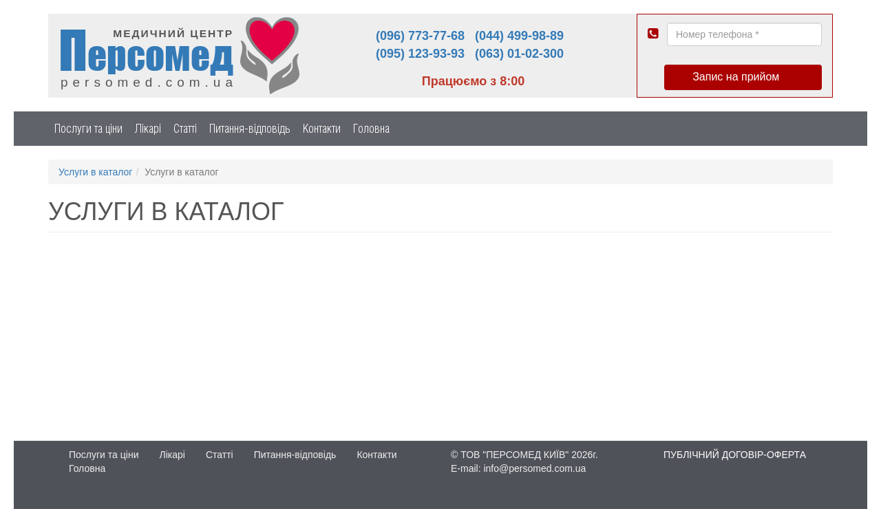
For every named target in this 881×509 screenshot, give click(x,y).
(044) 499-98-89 (519, 36)
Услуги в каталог (95, 171)
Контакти (322, 128)
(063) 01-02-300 (519, 54)
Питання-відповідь (249, 128)
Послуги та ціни (88, 128)
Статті (185, 128)
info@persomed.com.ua (534, 468)
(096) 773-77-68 (420, 36)
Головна (371, 128)
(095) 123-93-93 (420, 54)
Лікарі (148, 128)
